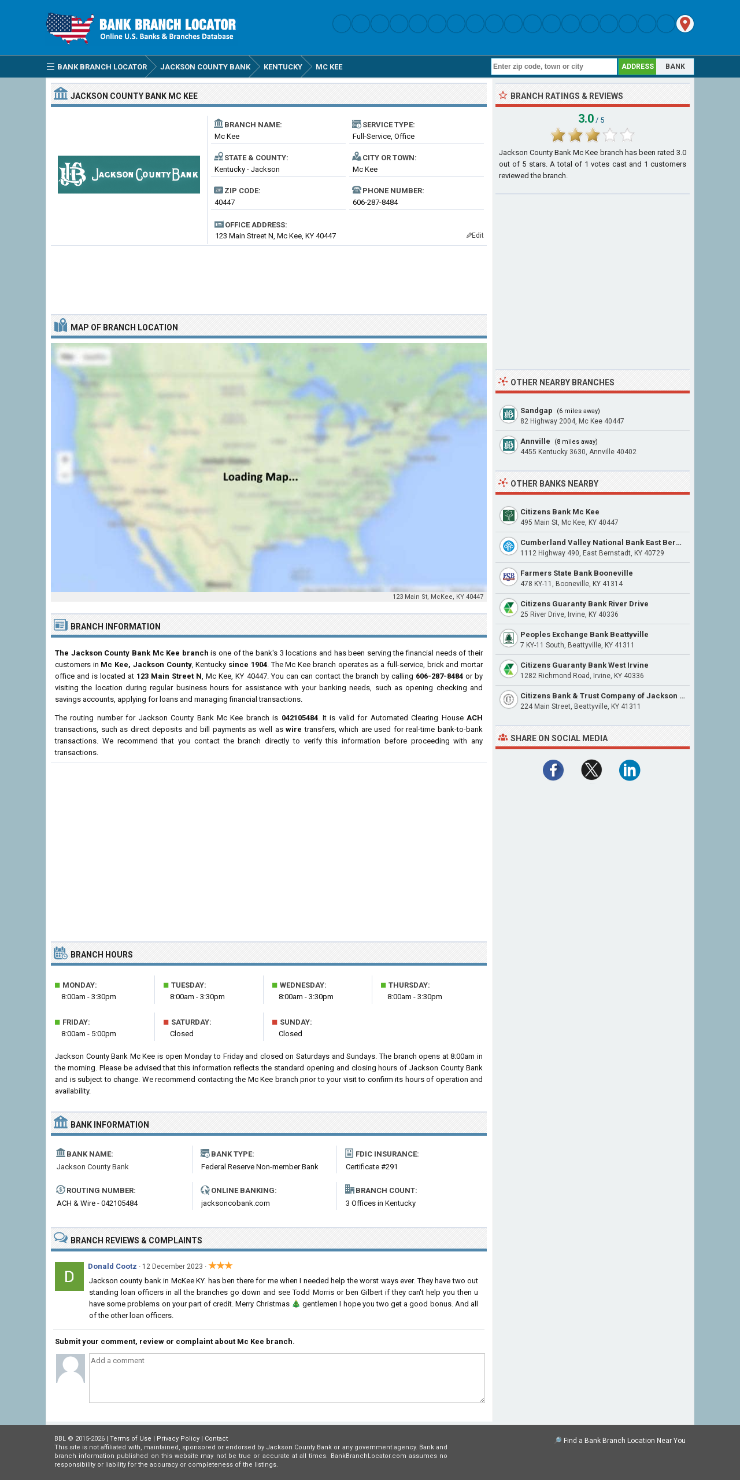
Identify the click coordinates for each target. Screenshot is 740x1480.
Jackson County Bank (93, 1166)
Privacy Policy (178, 1438)
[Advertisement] (269, 275)
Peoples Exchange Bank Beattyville (584, 634)
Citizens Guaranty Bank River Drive (584, 603)
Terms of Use (130, 1438)
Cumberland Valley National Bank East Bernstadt (609, 542)
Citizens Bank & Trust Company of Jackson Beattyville (619, 695)
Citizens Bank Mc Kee (560, 511)
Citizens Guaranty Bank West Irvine (584, 665)
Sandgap (536, 410)
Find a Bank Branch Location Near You (625, 1441)
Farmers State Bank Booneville (576, 573)
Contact (216, 1438)
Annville (535, 441)
